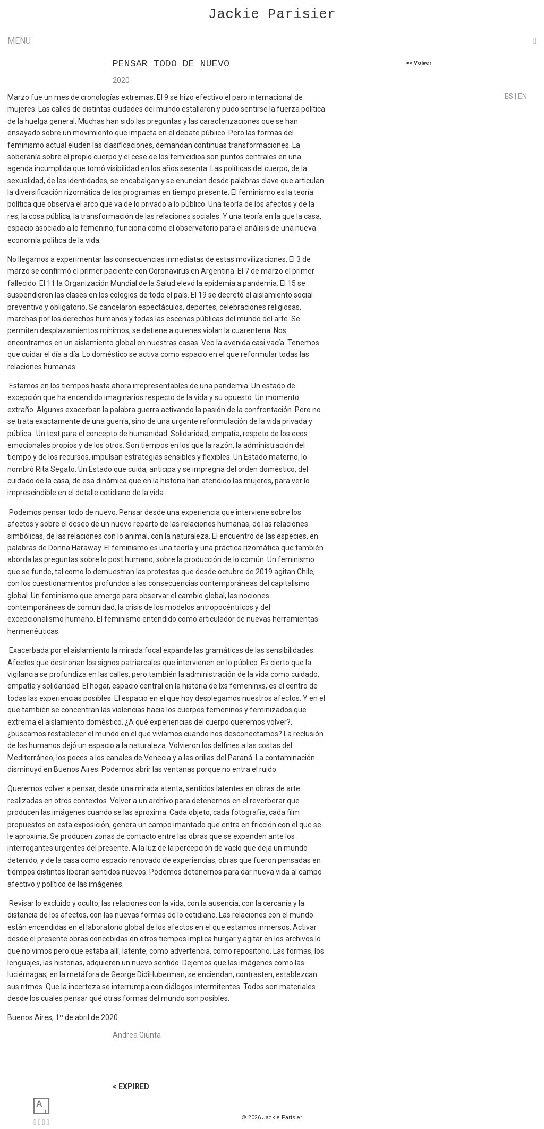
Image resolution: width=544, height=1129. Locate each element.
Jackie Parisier (272, 14)
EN (522, 96)
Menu (272, 40)
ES (509, 96)
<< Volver (418, 63)
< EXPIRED (131, 1086)
